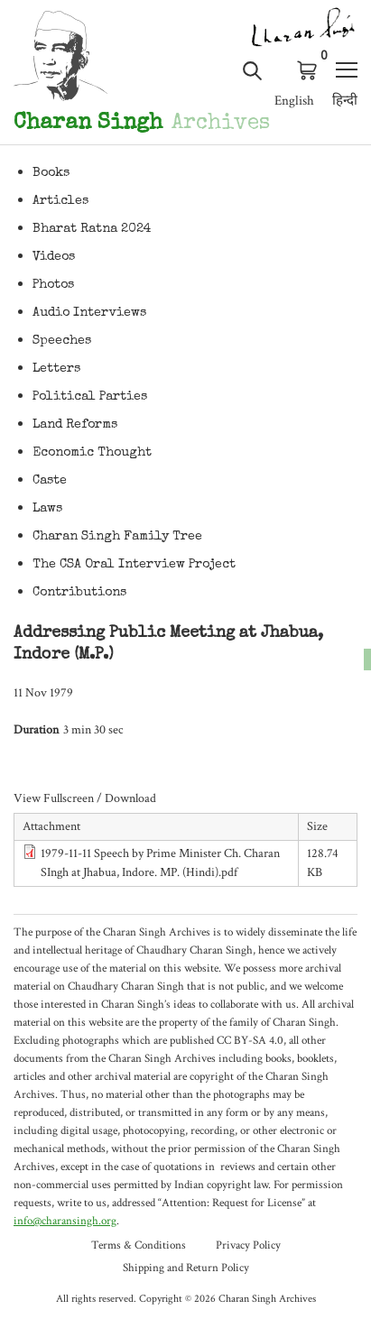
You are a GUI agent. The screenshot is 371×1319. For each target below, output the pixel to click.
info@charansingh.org (65, 1221)
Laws (47, 509)
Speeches (61, 341)
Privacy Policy (248, 1245)
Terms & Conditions (138, 1245)
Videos (53, 257)
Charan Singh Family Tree (117, 536)
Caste (49, 481)
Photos (53, 285)
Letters (56, 369)
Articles (60, 201)
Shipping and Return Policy (186, 1268)
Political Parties (89, 397)
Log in (280, 69)
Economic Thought (92, 453)
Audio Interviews (89, 313)
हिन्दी (344, 100)
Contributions (79, 592)
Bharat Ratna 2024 (92, 229)
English (294, 100)
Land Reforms (74, 425)
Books (51, 173)
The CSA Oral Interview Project (134, 564)
